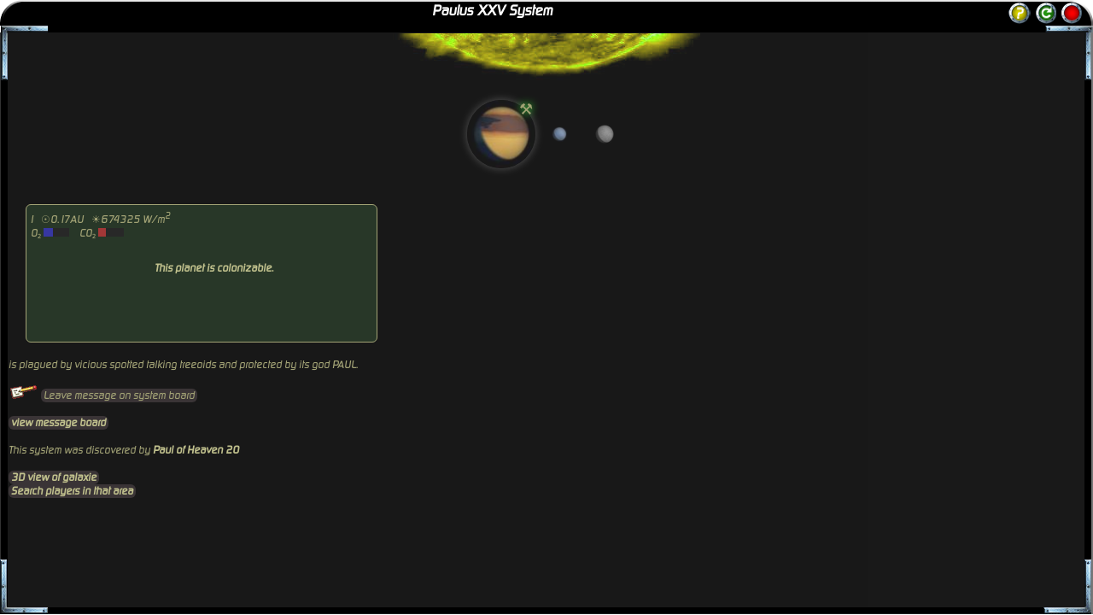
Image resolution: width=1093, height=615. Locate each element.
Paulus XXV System (492, 11)
